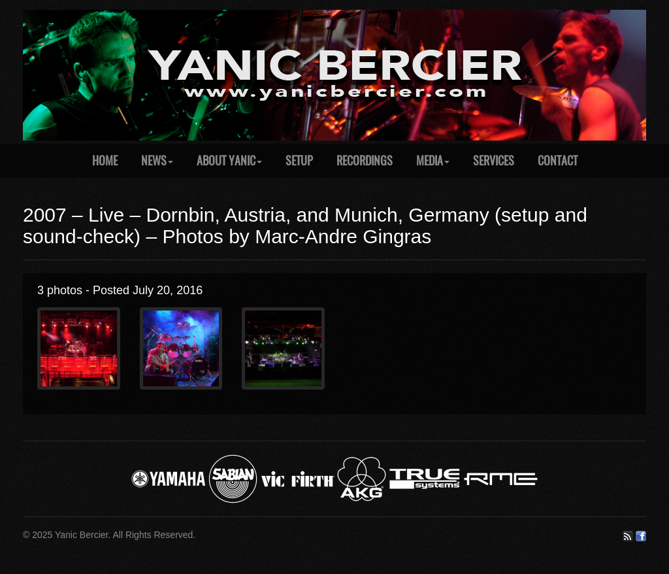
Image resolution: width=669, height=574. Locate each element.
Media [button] (432, 160)
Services (493, 160)
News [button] (157, 160)
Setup (299, 160)
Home (105, 160)
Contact (558, 160)
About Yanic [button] (229, 160)
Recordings (364, 160)
